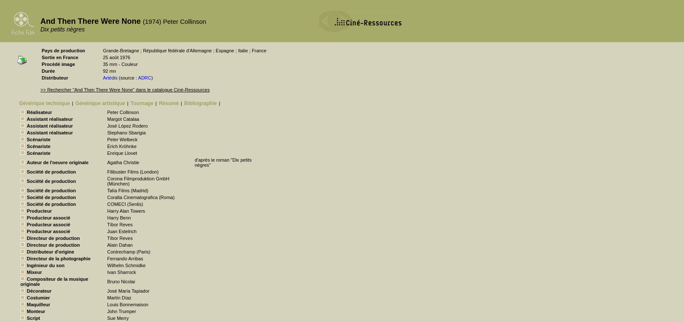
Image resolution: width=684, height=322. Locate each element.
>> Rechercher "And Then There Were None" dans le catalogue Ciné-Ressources (125, 89)
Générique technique (44, 103)
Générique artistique (100, 103)
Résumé (169, 103)
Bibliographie (200, 103)
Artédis (110, 77)
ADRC (144, 77)
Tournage (142, 103)
